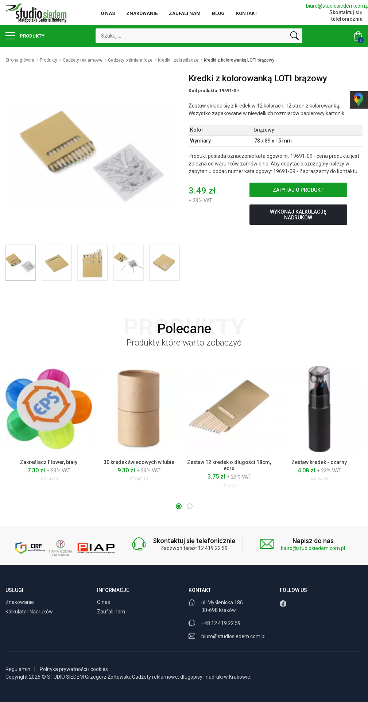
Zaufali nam (185, 13)
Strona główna (19, 60)
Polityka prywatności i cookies (74, 669)
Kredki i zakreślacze (178, 60)
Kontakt (246, 13)
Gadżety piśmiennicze (130, 60)
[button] (178, 506)
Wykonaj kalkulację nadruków (298, 215)
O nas (108, 13)
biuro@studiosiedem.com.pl (334, 6)
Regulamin (17, 669)
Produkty (24, 36)
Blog (218, 13)
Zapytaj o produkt (298, 190)
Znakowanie (142, 13)
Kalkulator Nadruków (29, 612)
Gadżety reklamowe (82, 60)
